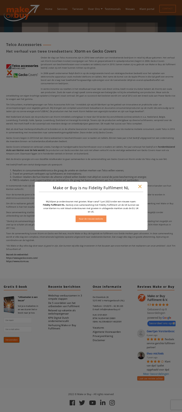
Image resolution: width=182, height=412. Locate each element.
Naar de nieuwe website (91, 218)
